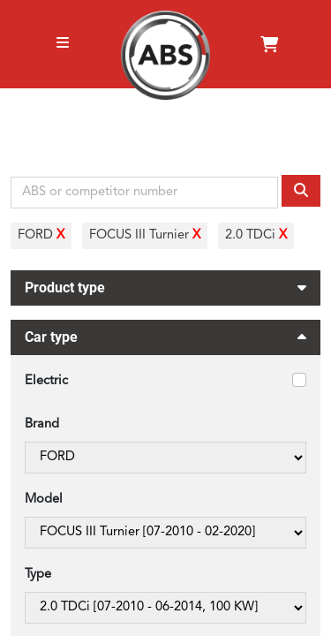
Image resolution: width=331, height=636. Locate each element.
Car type (165, 340)
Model (44, 499)
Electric (46, 381)
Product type (165, 285)
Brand (42, 424)
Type (38, 574)
